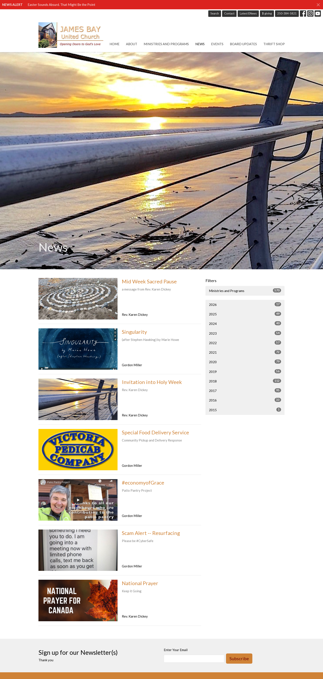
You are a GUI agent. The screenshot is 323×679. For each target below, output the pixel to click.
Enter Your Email (176, 650)
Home (114, 44)
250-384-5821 (287, 13)
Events (217, 44)
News (200, 44)
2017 (245, 390)
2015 (245, 410)
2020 (245, 362)
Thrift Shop (274, 44)
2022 (245, 342)
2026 (245, 304)
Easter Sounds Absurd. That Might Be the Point (61, 4)
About (131, 44)
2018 (245, 381)
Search (214, 13)
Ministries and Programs (166, 44)
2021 (245, 352)
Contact (229, 13)
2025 (245, 314)
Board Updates (243, 44)
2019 (245, 371)
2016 (245, 400)
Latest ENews (248, 13)
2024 (245, 323)
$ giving (267, 13)
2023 (245, 333)
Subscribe (239, 658)
